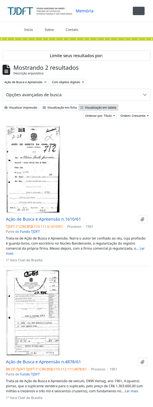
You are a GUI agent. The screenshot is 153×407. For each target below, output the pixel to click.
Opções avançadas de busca (34, 94)
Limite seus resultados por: (76, 55)
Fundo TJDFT (30, 231)
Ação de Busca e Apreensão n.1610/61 (43, 219)
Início (28, 29)
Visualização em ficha (60, 107)
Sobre (49, 29)
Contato (72, 29)
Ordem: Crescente (133, 116)
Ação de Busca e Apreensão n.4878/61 (43, 361)
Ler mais (131, 391)
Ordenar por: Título (99, 116)
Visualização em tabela (98, 107)
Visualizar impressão (20, 107)
